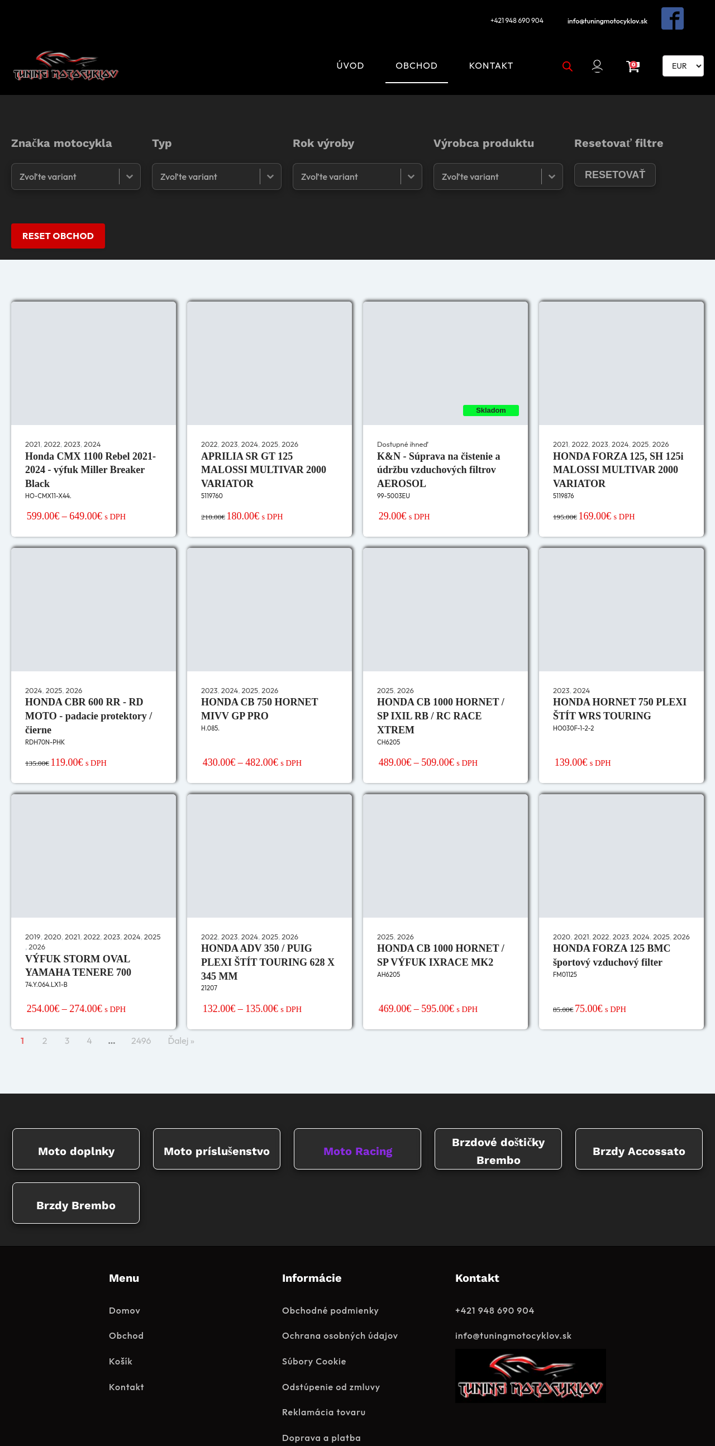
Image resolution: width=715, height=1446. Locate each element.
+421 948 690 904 (513, 15)
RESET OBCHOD (58, 207)
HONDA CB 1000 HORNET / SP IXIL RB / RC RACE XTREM (440, 688)
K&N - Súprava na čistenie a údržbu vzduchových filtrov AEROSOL (438, 441)
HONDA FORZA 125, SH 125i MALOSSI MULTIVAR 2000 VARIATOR (618, 441)
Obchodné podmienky (330, 1282)
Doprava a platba (321, 1410)
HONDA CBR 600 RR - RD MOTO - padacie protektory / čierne (88, 688)
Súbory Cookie (314, 1334)
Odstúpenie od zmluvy (331, 1359)
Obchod (411, 48)
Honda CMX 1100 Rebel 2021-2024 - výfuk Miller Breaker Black (90, 441)
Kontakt (486, 48)
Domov (125, 1282)
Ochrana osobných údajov (340, 1308)
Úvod (345, 48)
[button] (596, 49)
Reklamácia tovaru (324, 1385)
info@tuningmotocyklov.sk (609, 14)
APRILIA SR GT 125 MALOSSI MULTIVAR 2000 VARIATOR (263, 441)
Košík (121, 1334)
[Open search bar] (562, 49)
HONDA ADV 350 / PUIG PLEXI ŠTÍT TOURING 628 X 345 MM (268, 934)
